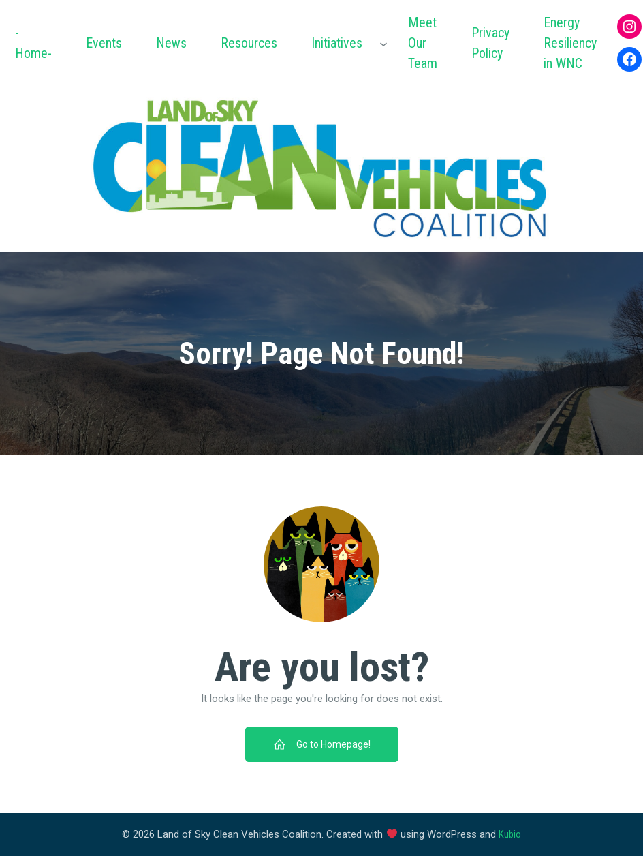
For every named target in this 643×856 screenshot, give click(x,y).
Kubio (510, 834)
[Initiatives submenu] (383, 43)
